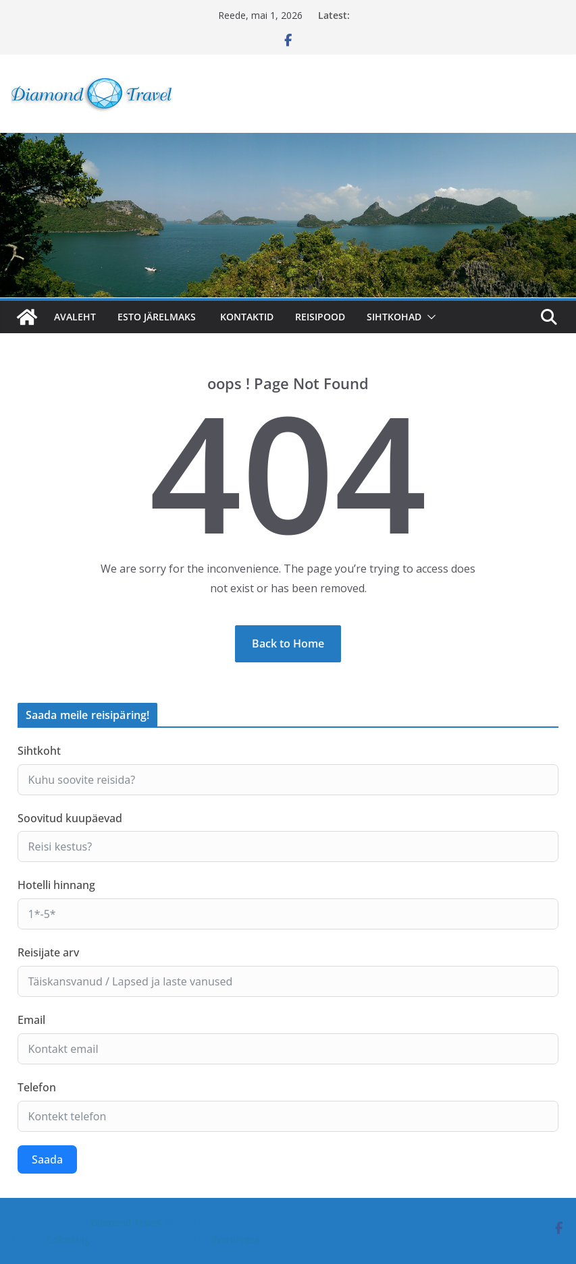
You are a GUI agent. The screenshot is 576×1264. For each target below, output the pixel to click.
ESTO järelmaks (158, 316)
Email (31, 1019)
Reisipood (320, 316)
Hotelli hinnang (56, 885)
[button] (428, 317)
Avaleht (75, 316)
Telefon (37, 1087)
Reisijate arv (48, 952)
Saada (47, 1159)
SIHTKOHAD (394, 316)
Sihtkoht (39, 750)
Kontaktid (246, 316)
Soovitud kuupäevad (70, 818)
